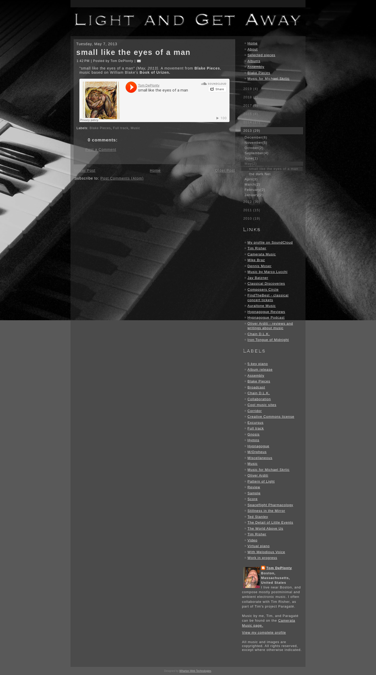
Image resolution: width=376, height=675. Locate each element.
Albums (254, 61)
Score (253, 499)
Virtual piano (259, 546)
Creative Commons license (271, 417)
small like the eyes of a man (133, 52)
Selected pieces (261, 55)
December (256, 137)
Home (155, 170)
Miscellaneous (260, 458)
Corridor (255, 411)
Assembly (256, 67)
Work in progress (262, 558)
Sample (254, 493)
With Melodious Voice (266, 552)
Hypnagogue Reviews (266, 312)
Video (252, 540)
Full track (120, 128)
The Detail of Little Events (270, 522)
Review (254, 487)
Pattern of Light (261, 481)
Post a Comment (100, 149)
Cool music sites (262, 405)
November (256, 143)
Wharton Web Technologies (195, 671)
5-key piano (258, 364)
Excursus (255, 423)
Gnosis (254, 434)
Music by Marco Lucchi (267, 272)
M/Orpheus (257, 452)
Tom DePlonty (279, 568)
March (252, 184)
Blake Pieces (100, 128)
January (254, 195)
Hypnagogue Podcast (266, 317)
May (251, 163)
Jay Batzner (258, 278)
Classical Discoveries (266, 283)
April (251, 179)
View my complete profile (264, 632)
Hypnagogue (258, 446)
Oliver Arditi (258, 475)
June (251, 158)
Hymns (253, 440)
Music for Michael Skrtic (269, 79)
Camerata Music (262, 254)
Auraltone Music (262, 306)
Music (135, 128)
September (256, 153)
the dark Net (260, 174)
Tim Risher (257, 248)
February (255, 190)
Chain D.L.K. (259, 334)
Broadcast (256, 387)
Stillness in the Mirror (266, 511)
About (253, 49)
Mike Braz (256, 260)
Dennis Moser (260, 266)
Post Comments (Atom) (122, 178)
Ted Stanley (258, 517)
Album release (260, 369)
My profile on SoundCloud (270, 242)
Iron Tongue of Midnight (268, 340)
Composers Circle (263, 289)
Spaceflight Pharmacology (270, 505)
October (254, 148)
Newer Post (84, 170)
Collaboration (259, 399)
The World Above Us (265, 528)
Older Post (225, 170)
